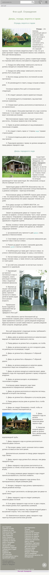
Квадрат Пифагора (31, 551)
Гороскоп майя (30, 548)
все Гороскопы (30, 527)
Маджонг (5, 551)
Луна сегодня (29, 531)
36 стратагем (7, 554)
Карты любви (29, 541)
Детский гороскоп (31, 546)
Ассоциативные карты (10, 556)
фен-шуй (3, 5)
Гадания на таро (8, 530)
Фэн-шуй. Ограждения (24, 571)
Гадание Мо (6, 552)
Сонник (27, 529)
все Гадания (6, 527)
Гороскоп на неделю (32, 536)
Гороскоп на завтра (31, 534)
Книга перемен (7, 537)
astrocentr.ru (6, 2)
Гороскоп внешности (32, 545)
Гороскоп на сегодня (32, 533)
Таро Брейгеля (7, 535)
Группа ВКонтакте (8, 563)
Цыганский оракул (8, 558)
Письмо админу (8, 561)
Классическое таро (9, 532)
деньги (36, 233)
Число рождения (30, 553)
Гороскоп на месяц (31, 538)
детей (12, 247)
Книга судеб (6, 544)
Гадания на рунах (8, 539)
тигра (37, 131)
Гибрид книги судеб (9, 549)
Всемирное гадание (9, 547)
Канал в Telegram (8, 564)
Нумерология (29, 550)
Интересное (29, 557)
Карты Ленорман (8, 542)
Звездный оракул (8, 546)
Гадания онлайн (8, 528)
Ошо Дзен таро (7, 534)
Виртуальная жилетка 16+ (34, 555)
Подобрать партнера (32, 543)
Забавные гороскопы (32, 539)
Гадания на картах (9, 540)
